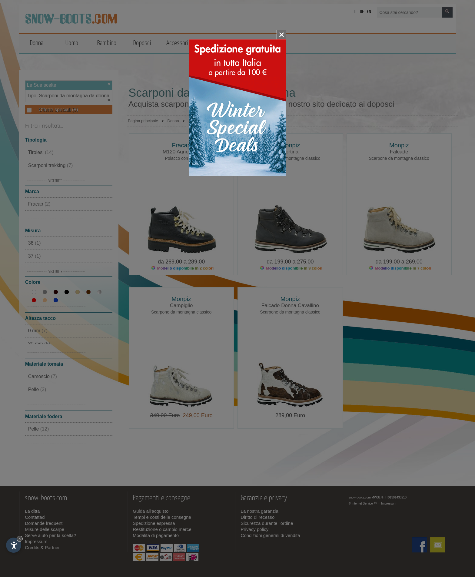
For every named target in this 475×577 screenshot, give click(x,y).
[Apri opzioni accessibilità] (13, 545)
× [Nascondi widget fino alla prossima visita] (19, 538)
